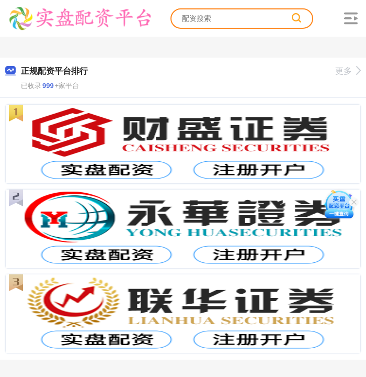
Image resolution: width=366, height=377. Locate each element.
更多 (348, 70)
